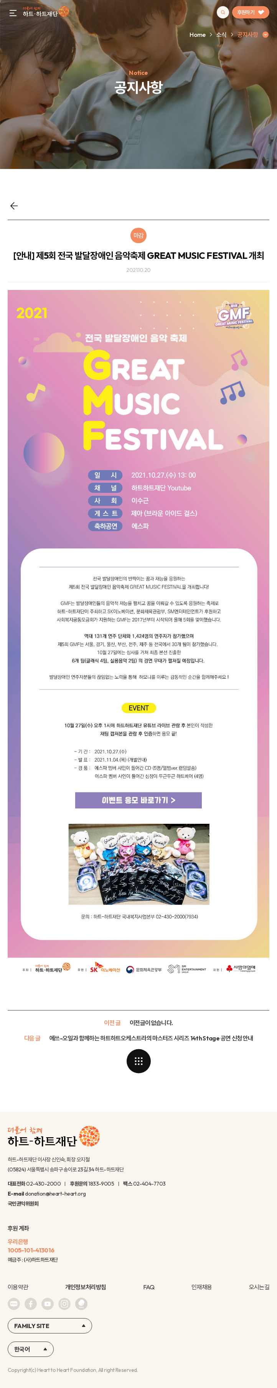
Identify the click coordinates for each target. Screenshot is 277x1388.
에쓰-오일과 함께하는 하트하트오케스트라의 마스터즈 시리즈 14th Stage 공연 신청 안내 (151, 1038)
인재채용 (201, 1287)
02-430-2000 (43, 1183)
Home (197, 34)
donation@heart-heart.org (55, 1193)
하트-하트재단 (46, 12)
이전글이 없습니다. (151, 1023)
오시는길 (259, 1287)
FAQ (149, 1287)
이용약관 (18, 1287)
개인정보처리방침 (85, 1287)
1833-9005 (101, 1183)
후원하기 (250, 12)
